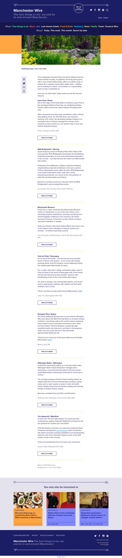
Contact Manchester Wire (21, 535)
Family (94, 26)
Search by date (80, 30)
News (87, 26)
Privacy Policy (60, 535)
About (100, 17)
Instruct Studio (104, 542)
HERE (80, 291)
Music (32, 26)
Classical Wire (111, 26)
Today (46, 30)
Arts (38, 26)
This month (66, 30)
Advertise (35, 535)
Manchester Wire (28, 10)
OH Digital (105, 544)
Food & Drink (66, 26)
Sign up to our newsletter (78, 8)
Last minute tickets (50, 26)
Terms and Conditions (47, 535)
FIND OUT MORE (47, 138)
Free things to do (20, 26)
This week (55, 30)
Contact (105, 17)
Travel (101, 26)
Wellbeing (78, 26)
